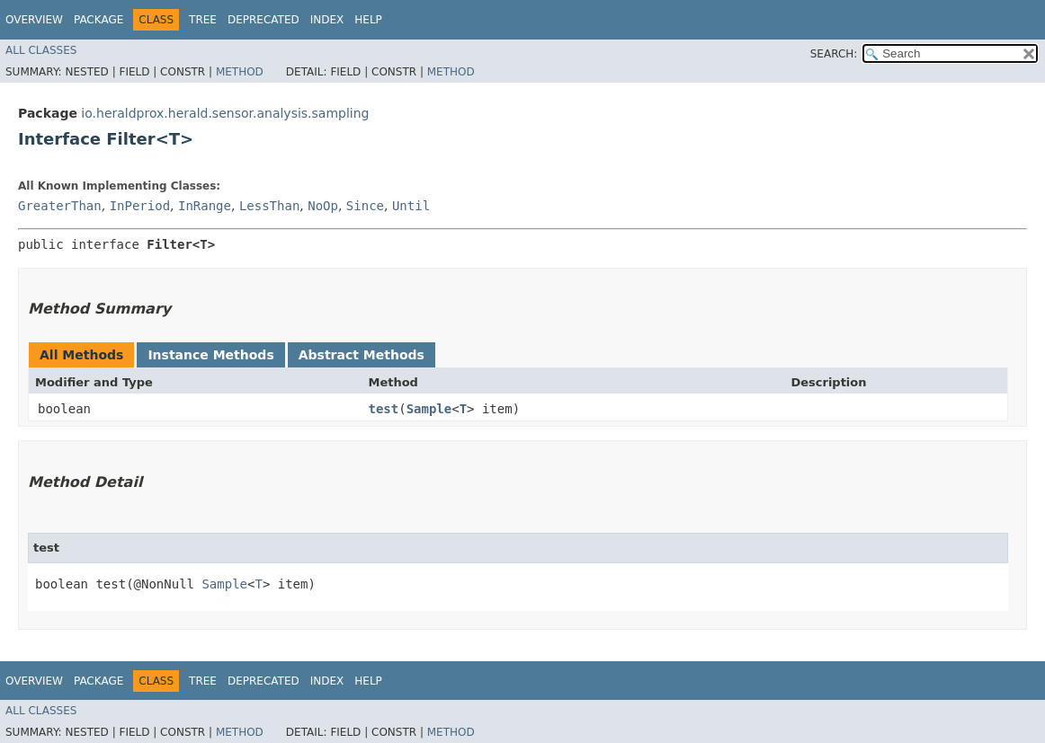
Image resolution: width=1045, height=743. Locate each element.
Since (365, 206)
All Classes (40, 50)
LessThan (269, 206)
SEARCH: (834, 54)
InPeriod (140, 206)
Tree (203, 19)
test (383, 409)
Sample (429, 409)
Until (411, 206)
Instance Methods (210, 355)
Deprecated (263, 19)
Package (98, 19)
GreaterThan (60, 206)
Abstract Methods (361, 355)
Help (368, 19)
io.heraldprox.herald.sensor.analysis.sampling (225, 113)
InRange (204, 206)
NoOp (323, 206)
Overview (34, 19)
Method (239, 72)
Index (327, 19)
